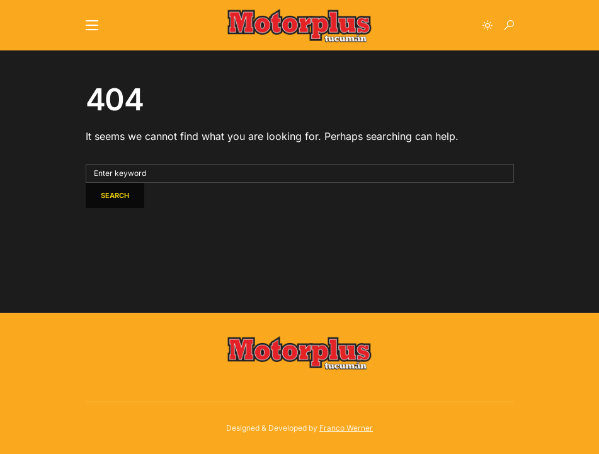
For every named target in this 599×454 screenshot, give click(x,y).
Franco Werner (346, 428)
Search (115, 195)
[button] (92, 25)
